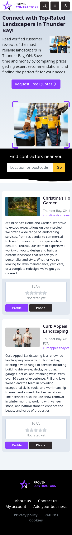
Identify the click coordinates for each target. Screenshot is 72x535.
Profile (17, 308)
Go (59, 167)
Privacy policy (25, 515)
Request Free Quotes (36, 84)
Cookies (36, 520)
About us (23, 500)
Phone (41, 308)
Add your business (50, 506)
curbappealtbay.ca (56, 348)
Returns (51, 515)
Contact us (47, 500)
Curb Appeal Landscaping (55, 328)
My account (15, 506)
